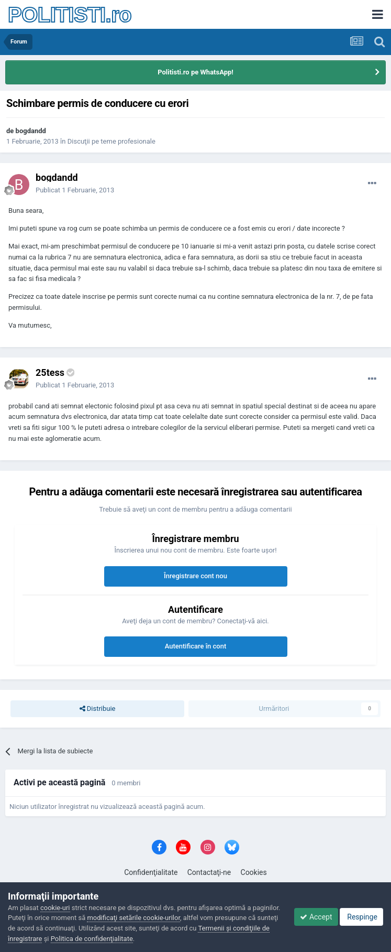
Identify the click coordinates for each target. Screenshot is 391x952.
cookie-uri (55, 908)
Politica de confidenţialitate (92, 939)
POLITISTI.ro (69, 14)
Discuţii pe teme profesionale (111, 141)
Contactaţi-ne (209, 872)
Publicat (75, 190)
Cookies (254, 872)
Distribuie (98, 709)
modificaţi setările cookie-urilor (133, 918)
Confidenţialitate (150, 872)
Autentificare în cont (196, 646)
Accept (316, 917)
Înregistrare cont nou (195, 576)
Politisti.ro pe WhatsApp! (195, 72)
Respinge (361, 917)
